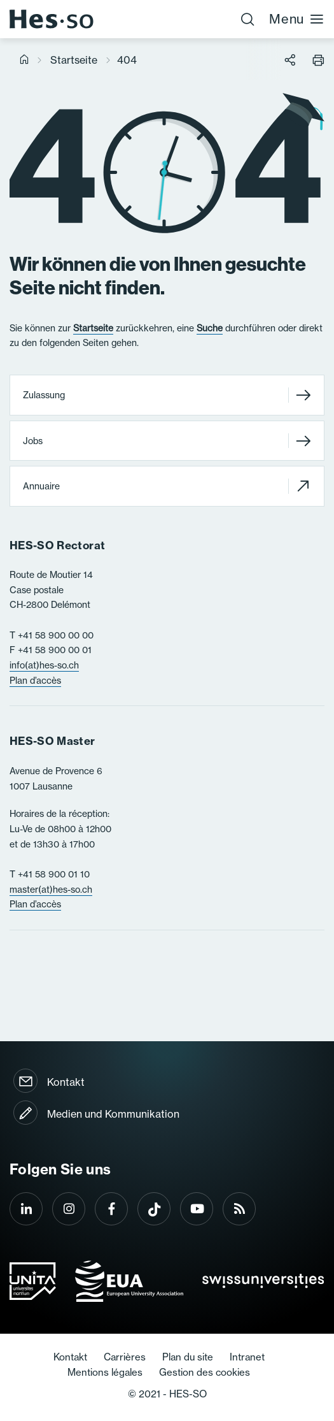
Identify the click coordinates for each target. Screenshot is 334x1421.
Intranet (247, 1357)
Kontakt (66, 1082)
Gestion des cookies (204, 1372)
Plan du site (187, 1357)
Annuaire (167, 486)
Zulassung (167, 395)
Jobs (167, 441)
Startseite (73, 60)
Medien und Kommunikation (113, 1114)
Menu (296, 19)
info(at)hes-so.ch (44, 665)
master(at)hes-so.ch (51, 889)
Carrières (125, 1357)
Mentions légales (105, 1372)
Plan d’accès (35, 680)
